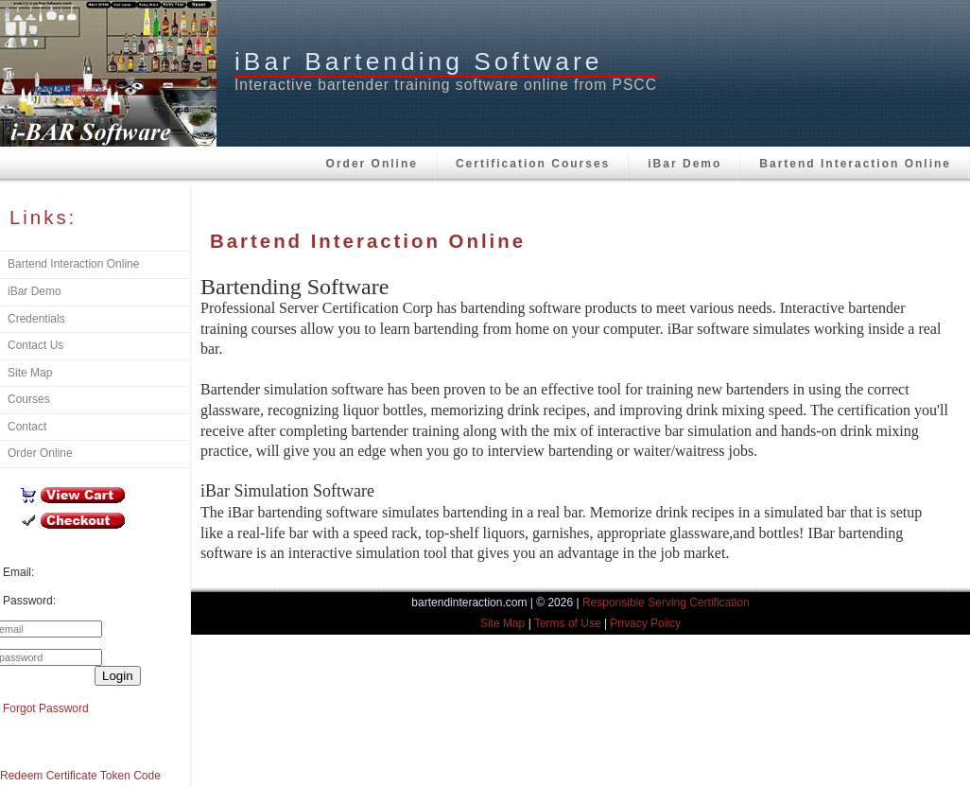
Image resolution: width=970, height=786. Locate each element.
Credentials (36, 318)
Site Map (30, 372)
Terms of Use (567, 623)
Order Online (372, 163)
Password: (29, 600)
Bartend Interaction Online (855, 163)
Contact (27, 426)
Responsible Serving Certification (666, 602)
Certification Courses (533, 163)
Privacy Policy (645, 623)
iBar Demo (684, 163)
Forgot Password (46, 708)
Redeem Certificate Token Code (80, 775)
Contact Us (35, 345)
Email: (18, 572)
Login (117, 676)
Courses (29, 399)
